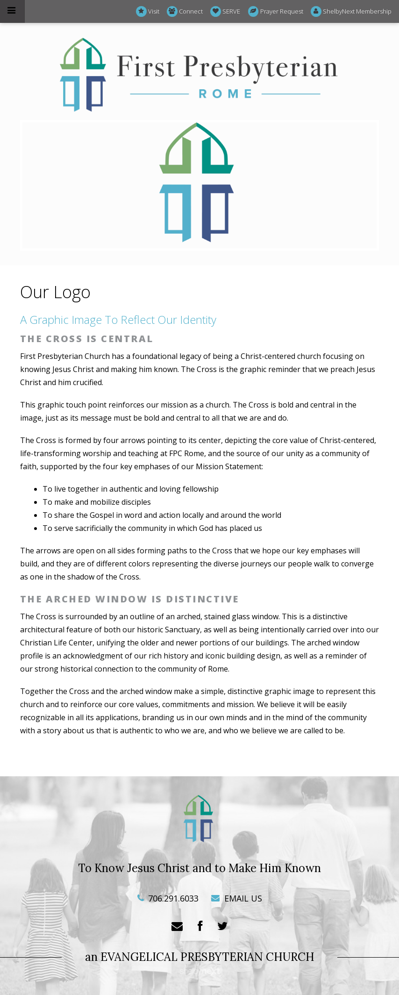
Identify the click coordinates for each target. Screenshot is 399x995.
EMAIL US (236, 898)
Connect (185, 11)
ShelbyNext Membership (351, 11)
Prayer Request (275, 11)
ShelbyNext (200, 971)
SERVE (225, 11)
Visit (147, 11)
